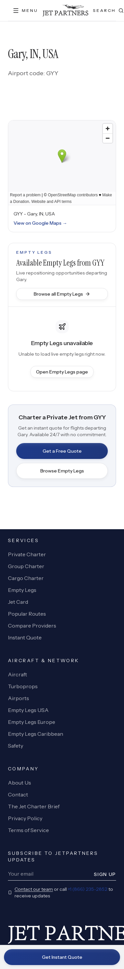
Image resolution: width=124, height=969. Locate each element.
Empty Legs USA (28, 710)
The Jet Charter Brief (34, 806)
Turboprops (23, 686)
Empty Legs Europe (31, 722)
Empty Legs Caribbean (35, 733)
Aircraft (17, 674)
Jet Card (18, 601)
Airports (18, 698)
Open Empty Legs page (62, 372)
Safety (15, 745)
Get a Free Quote (62, 451)
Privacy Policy (25, 818)
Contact (18, 794)
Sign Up (105, 874)
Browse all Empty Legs (62, 294)
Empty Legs (22, 590)
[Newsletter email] (49, 874)
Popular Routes (27, 613)
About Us (19, 782)
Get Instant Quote (62, 957)
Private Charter (27, 554)
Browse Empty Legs (62, 471)
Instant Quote (25, 637)
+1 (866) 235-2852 (87, 889)
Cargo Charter (26, 578)
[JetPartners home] (65, 10)
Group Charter (26, 566)
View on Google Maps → (40, 223)
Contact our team (34, 889)
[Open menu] (25, 10)
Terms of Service (28, 830)
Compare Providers (32, 625)
